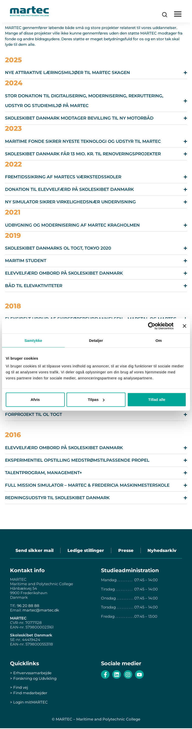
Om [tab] (159, 340)
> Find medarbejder (28, 693)
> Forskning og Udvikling (33, 679)
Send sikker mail (33, 550)
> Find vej (19, 688)
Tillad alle (156, 399)
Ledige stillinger (85, 550)
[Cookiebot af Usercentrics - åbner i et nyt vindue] (152, 326)
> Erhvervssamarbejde (31, 673)
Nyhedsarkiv (163, 550)
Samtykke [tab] (33, 340)
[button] (177, 14)
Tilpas (96, 399)
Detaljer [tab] (96, 340)
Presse (126, 550)
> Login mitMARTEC (29, 702)
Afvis (35, 399)
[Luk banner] (184, 326)
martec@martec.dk (40, 610)
